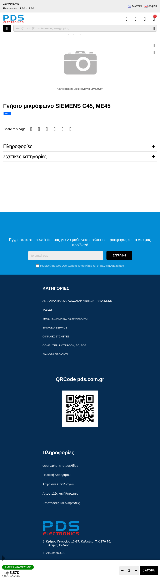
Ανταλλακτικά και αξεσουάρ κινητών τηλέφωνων (77, 300)
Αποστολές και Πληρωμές (60, 493)
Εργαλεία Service (54, 327)
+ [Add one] (136, 570)
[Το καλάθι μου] (154, 18)
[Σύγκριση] (127, 18)
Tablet (47, 309)
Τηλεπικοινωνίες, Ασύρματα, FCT (65, 318)
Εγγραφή (119, 255)
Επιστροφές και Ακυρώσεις (61, 503)
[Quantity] (129, 570)
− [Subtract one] (122, 570)
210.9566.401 (11, 3)
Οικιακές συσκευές (55, 336)
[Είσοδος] (145, 18)
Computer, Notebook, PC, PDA (64, 345)
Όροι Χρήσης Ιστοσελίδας (77, 265)
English (153, 5)
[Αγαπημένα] (136, 18)
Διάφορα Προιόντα (55, 354)
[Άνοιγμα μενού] (7, 28)
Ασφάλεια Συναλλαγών (58, 484)
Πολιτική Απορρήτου (112, 265)
